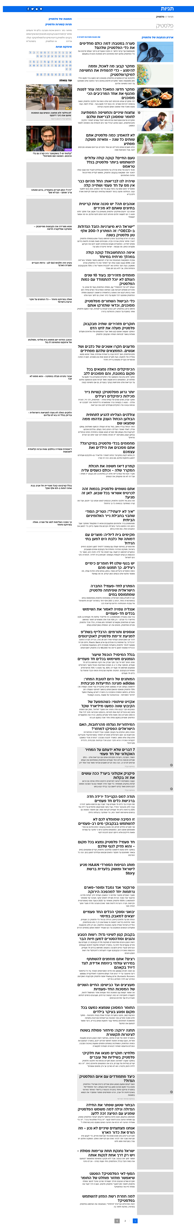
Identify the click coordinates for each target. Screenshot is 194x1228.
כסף (112, 3)
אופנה (62, 3)
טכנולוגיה (73, 3)
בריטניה (50, 37)
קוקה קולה (28, 37)
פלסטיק (157, 17)
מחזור (66, 34)
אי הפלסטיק (48, 41)
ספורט (140, 3)
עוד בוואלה (62, 80)
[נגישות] (4, 3)
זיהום (54, 34)
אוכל (104, 3)
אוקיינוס (36, 34)
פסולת (37, 37)
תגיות (168, 17)
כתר (60, 30)
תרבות (130, 3)
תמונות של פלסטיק (57, 19)
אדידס (66, 41)
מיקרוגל (43, 37)
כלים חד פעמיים (30, 30)
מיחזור (66, 30)
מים (42, 34)
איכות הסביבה (45, 30)
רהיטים (55, 30)
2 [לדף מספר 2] (122, 1221)
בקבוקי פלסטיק (62, 37)
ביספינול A (28, 41)
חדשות (150, 3)
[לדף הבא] (114, 1221)
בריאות (95, 3)
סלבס (121, 3)
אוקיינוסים (28, 34)
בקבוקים (48, 34)
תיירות (85, 3)
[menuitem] (149, 3)
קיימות (60, 34)
